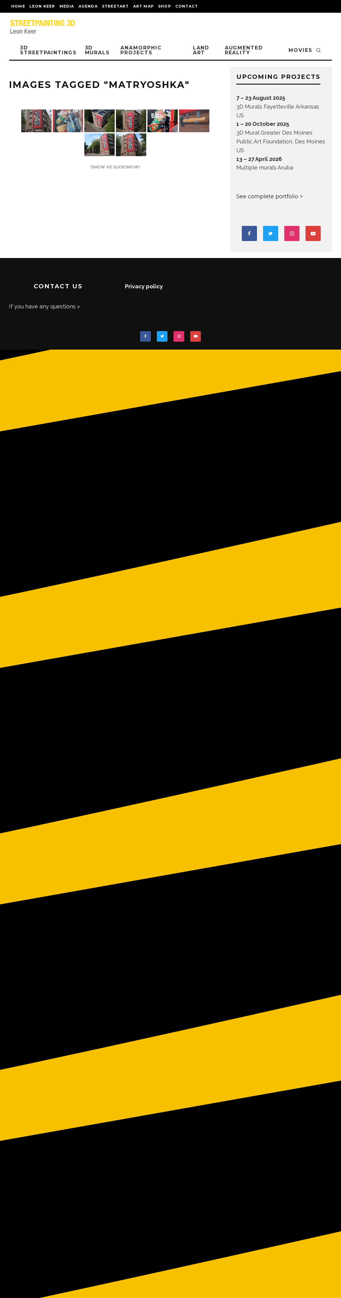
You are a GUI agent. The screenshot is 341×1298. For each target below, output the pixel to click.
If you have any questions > (44, 306)
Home (18, 6)
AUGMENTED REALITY (244, 50)
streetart (115, 6)
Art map (143, 6)
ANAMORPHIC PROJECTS (140, 50)
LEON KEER (42, 6)
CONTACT (186, 6)
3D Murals (97, 50)
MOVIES (300, 50)
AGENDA (88, 6)
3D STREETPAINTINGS (48, 50)
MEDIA (66, 6)
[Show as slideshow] (115, 167)
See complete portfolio (267, 196)
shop (164, 6)
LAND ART (201, 50)
